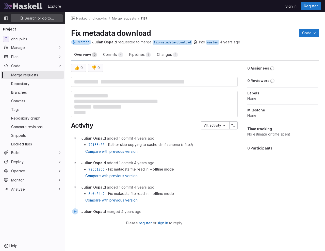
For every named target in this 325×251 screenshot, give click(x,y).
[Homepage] (23, 6)
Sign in (291, 6)
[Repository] (32, 83)
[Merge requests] (32, 75)
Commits (113, 54)
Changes (167, 54)
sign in (162, 223)
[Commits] (32, 101)
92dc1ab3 (96, 169)
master (212, 42)
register (145, 223)
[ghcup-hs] (32, 39)
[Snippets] (32, 135)
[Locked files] (32, 144)
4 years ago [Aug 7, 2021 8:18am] (230, 42)
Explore (54, 6)
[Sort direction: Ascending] (234, 125)
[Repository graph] (32, 118)
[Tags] (32, 109)
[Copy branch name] (195, 42)
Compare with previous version (111, 151)
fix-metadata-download (172, 42)
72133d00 (96, 144)
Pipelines (140, 54)
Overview (85, 54)
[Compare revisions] (32, 127)
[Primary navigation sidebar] (6, 18)
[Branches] (32, 92)
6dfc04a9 (96, 193)
